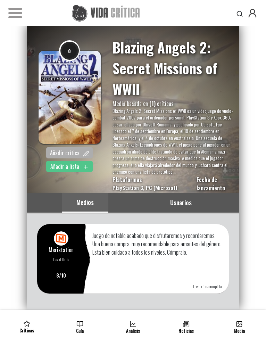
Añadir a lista (69, 166)
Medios (85, 202)
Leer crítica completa (207, 286)
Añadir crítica (69, 153)
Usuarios (181, 202)
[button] (252, 13)
